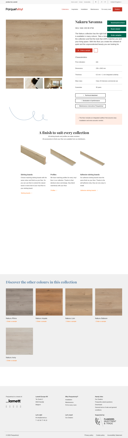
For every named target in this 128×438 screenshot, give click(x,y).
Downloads (98, 404)
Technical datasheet (90, 95)
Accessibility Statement (114, 435)
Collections (65, 9)
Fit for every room (70, 405)
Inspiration (74, 9)
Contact (81, 2)
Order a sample (11, 321)
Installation (84, 9)
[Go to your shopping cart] (105, 2)
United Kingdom (116, 2)
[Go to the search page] (95, 2)
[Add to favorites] (96, 50)
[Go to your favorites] (102, 2)
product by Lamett (11, 2)
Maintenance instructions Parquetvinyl (90, 106)
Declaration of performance (90, 100)
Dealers (117, 9)
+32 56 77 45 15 (42, 420)
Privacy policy (89, 435)
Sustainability (87, 2)
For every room (106, 9)
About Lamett (74, 2)
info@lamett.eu (42, 417)
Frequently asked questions (104, 402)
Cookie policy (100, 435)
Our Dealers (99, 399)
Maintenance (95, 9)
